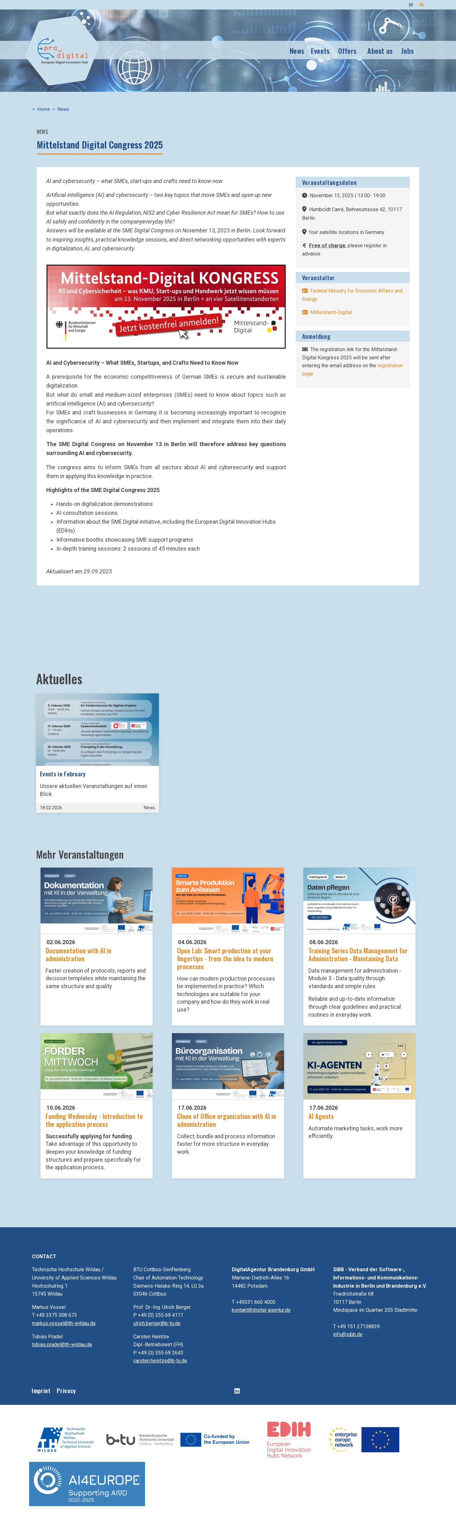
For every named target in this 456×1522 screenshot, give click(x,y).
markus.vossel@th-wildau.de (64, 1323)
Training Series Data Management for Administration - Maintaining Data (358, 954)
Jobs (407, 50)
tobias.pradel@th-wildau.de (62, 1345)
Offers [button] (347, 50)
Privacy (66, 1390)
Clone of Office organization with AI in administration (226, 1120)
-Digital (327, 317)
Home (43, 109)
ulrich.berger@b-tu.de (156, 1323)
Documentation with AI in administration (78, 954)
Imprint (41, 1390)
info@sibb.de (348, 1334)
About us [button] (380, 50)
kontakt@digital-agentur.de (261, 1310)
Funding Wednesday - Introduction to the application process (94, 1120)
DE (411, 4)
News (297, 50)
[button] (166, 306)
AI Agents (321, 1116)
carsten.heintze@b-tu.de (160, 1361)
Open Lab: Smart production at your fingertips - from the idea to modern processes (225, 958)
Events (320, 50)
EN (422, 4)
